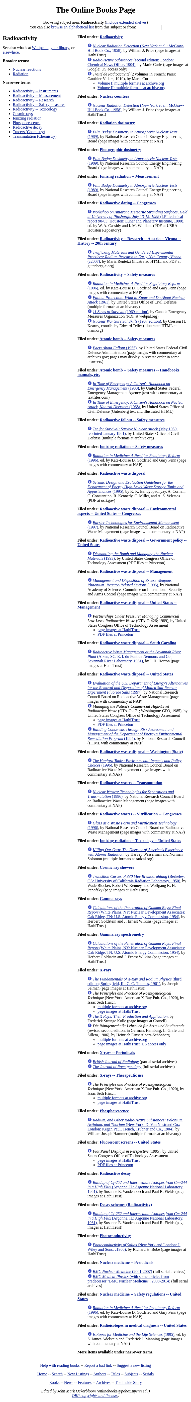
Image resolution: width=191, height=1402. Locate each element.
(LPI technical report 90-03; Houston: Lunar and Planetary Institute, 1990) (137, 216)
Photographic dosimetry (120, 149)
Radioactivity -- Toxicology (35, 109)
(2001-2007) (122, 1271)
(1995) (135, 487)
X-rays (105, 970)
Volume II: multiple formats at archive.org (131, 88)
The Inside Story (128, 1382)
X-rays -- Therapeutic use (121, 1075)
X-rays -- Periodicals (117, 1052)
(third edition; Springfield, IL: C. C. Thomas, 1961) (134, 981)
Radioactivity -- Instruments (35, 91)
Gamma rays (111, 898)
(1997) (137, 687)
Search (57, 1374)
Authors (99, 1374)
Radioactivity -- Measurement (37, 95)
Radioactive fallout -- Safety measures (132, 420)
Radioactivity (111, 37)
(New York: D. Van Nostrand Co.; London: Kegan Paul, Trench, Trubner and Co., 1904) (135, 1124)
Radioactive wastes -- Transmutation (131, 783)
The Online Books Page (95, 9)
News (68, 1382)
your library (59, 48)
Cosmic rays (23, 113)
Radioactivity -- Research (33, 100)
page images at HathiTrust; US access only (132, 1044)
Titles (115, 1374)
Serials (148, 1374)
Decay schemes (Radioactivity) (126, 1204)
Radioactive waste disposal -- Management (136, 571)
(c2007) (134, 256)
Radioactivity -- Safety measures (39, 104)
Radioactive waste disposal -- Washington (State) (141, 751)
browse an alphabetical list (72, 27)
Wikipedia (40, 48)
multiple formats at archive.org (122, 1007)
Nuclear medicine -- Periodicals (126, 1262)
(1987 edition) (127, 321)
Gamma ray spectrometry (122, 934)
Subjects (131, 1374)
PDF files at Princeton (115, 634)
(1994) (134, 734)
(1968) (135, 404)
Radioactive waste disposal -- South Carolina (138, 643)
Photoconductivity (115, 1236)
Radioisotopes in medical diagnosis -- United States (143, 1325)
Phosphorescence (26, 123)
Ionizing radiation (27, 118)
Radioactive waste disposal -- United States (136, 674)
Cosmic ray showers (117, 867)
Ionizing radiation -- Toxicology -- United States (140, 841)
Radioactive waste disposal (122, 473)
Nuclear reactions (27, 69)
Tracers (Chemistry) (29, 132)
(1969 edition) (120, 312)
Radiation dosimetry (117, 123)
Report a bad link (98, 1365)
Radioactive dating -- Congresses (128, 203)
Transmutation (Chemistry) (34, 136)
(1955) (115, 348)
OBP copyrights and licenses (95, 1395)
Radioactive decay (27, 127)
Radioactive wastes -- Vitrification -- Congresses (140, 814)
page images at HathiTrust (119, 630)
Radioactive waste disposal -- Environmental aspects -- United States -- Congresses (126, 511)
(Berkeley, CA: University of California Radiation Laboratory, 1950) (136, 878)
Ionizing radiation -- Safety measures (131, 446)
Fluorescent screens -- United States (130, 1142)
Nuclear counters (114, 96)
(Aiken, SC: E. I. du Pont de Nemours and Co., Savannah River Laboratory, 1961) (134, 656)
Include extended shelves (126, 22)
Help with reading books (60, 1365)
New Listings (78, 1374)
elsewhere (11, 52)
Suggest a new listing (134, 1365)
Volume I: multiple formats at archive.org (131, 83)
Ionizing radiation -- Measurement (129, 176)
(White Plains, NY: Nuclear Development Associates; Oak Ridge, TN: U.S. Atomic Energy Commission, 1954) (136, 912)
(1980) (128, 386)
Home (42, 1374)
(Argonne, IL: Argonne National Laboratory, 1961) (137, 1187)
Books (54, 1382)
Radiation (20, 74)
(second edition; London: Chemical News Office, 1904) (130, 62)
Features (84, 1382)
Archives (103, 1382)
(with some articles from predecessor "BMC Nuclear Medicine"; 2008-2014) (128, 1278)
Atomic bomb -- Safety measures (127, 339)
